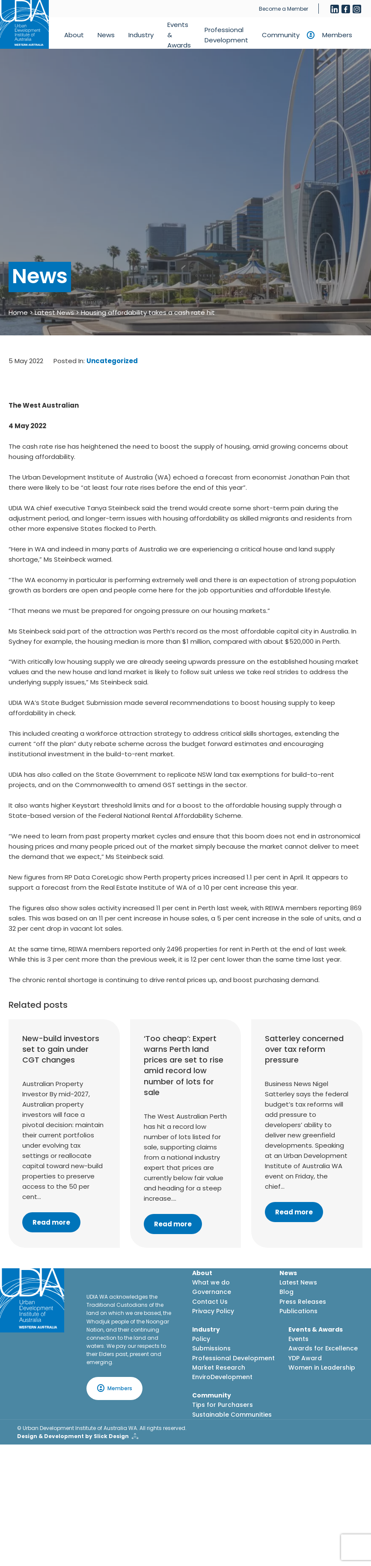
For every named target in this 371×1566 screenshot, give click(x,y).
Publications (298, 1311)
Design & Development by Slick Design (73, 1436)
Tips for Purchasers (222, 1404)
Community (281, 34)
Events (298, 1339)
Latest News (54, 312)
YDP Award (305, 1358)
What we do (211, 1282)
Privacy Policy (213, 1311)
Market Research (218, 1367)
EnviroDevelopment (222, 1377)
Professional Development (226, 34)
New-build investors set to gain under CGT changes (60, 1049)
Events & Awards (179, 35)
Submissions (211, 1348)
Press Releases (302, 1301)
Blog (286, 1292)
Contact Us (210, 1301)
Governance (211, 1292)
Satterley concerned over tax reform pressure (304, 1049)
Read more (51, 1222)
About (74, 34)
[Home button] (24, 24)
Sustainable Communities (232, 1414)
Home (18, 312)
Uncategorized (112, 360)
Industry (141, 34)
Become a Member (283, 8)
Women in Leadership (321, 1367)
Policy (201, 1339)
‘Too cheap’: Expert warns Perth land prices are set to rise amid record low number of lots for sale (183, 1065)
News (106, 34)
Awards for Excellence (323, 1348)
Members (337, 34)
